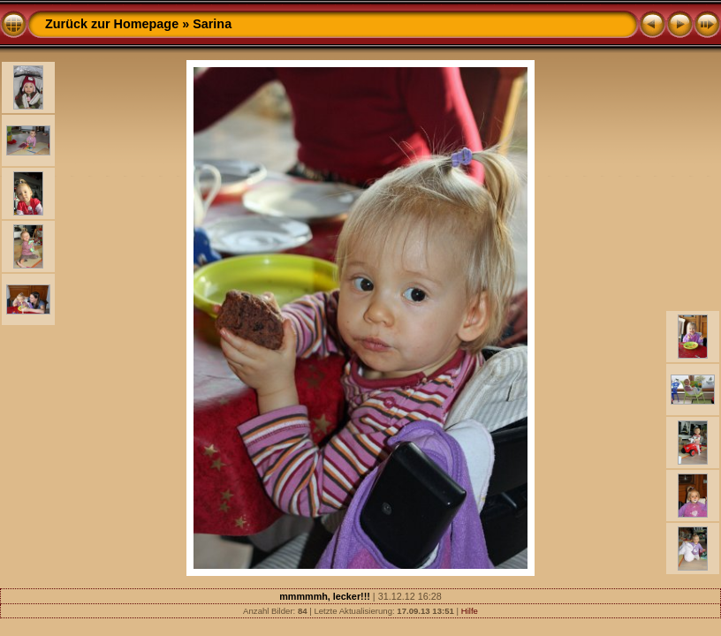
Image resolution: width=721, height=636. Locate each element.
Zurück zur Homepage (111, 24)
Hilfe (469, 611)
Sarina (212, 24)
